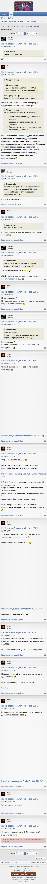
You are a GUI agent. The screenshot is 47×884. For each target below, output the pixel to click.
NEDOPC (5, 14)
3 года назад (23, 136)
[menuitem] (21, 882)
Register (12, 18)
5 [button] (30, 33)
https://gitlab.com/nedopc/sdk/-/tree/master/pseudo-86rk (23, 475)
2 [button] (21, 33)
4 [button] (27, 33)
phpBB (17, 866)
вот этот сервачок (9, 279)
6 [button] (33, 33)
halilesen (27, 869)
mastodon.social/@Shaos (27, 879)
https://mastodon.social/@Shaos (12, 163)
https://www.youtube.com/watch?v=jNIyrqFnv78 (21, 609)
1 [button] (19, 33)
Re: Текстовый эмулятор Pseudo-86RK (19, 44)
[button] (16, 33)
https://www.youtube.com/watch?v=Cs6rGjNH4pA (22, 781)
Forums (11, 14)
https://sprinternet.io (30, 150)
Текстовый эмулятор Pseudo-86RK (20, 26)
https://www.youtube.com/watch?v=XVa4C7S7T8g (22, 436)
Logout (4, 18)
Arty (23, 869)
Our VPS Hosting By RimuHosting (23, 871)
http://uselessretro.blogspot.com (12, 204)
